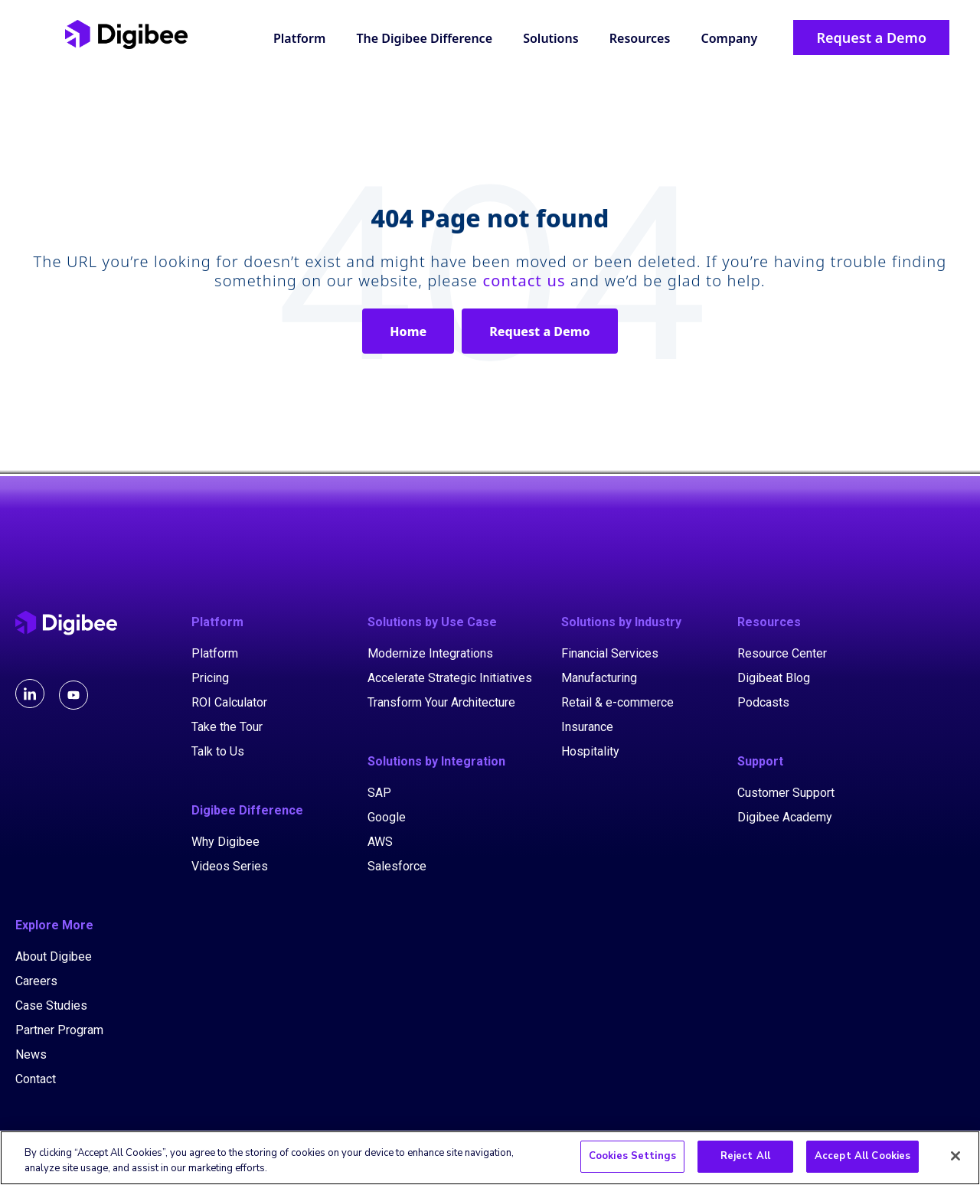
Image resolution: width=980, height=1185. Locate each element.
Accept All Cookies (862, 1159)
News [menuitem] (31, 1054)
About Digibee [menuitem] (53, 956)
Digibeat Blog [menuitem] (773, 678)
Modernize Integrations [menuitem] (430, 653)
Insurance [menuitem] (587, 727)
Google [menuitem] (387, 817)
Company (729, 38)
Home (408, 331)
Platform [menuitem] (214, 653)
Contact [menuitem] (35, 1079)
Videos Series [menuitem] (229, 866)
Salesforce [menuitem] (397, 866)
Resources (640, 38)
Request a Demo (539, 331)
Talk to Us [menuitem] (217, 751)
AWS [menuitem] (380, 841)
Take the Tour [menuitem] (227, 727)
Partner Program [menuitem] (59, 1030)
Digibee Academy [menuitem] (784, 817)
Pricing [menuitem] (210, 678)
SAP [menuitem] (379, 792)
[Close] (955, 1158)
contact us (523, 280)
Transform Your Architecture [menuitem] (441, 702)
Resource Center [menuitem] (782, 653)
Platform (299, 38)
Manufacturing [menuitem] (599, 678)
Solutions (550, 38)
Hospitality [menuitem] (590, 751)
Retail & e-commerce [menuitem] (617, 702)
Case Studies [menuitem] (51, 1005)
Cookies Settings (632, 1159)
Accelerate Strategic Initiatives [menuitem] (450, 678)
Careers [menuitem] (36, 981)
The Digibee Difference (424, 38)
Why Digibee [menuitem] (225, 841)
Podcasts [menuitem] (763, 702)
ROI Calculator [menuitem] (229, 702)
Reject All (745, 1159)
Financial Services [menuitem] (609, 653)
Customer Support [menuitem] (786, 792)
